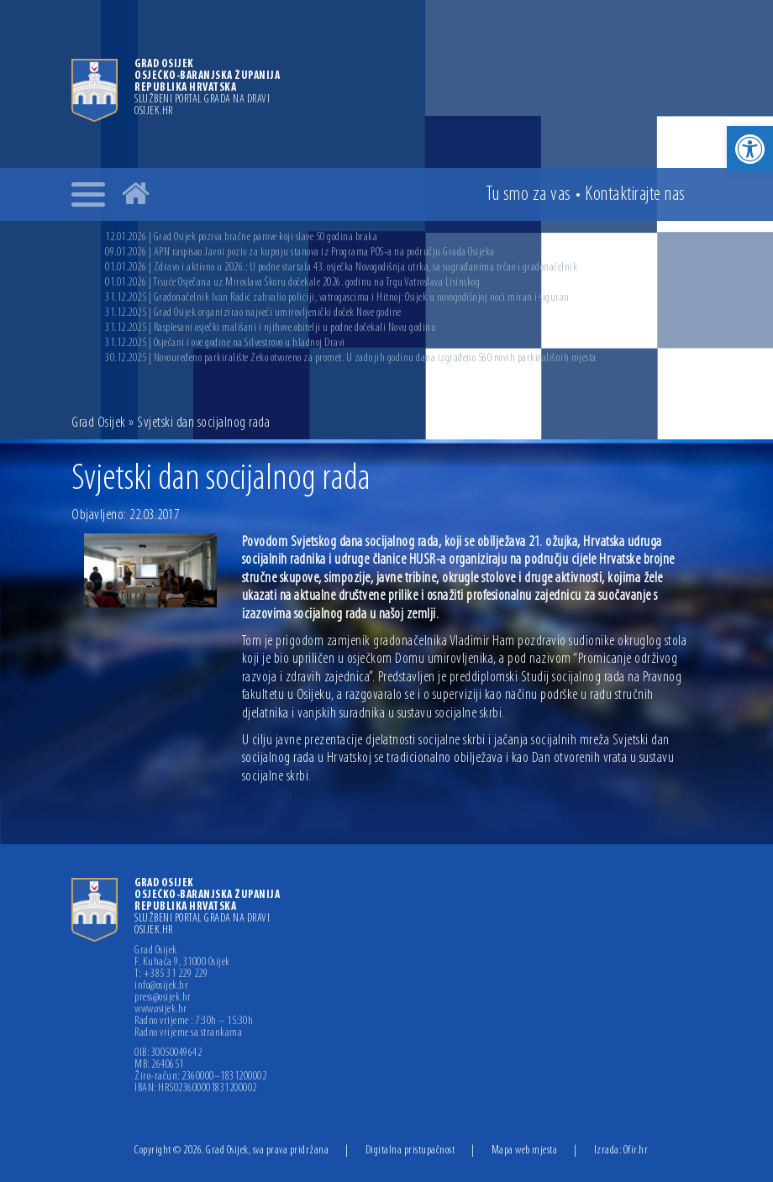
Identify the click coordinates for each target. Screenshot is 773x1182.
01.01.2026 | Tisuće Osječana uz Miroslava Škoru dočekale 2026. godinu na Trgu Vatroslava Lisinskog (292, 282)
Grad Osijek (98, 423)
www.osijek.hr (160, 1010)
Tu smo (528, 195)
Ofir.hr (636, 1150)
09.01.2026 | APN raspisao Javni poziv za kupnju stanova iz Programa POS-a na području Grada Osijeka (300, 252)
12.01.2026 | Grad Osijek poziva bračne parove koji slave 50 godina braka (241, 237)
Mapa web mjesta (525, 1150)
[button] (750, 149)
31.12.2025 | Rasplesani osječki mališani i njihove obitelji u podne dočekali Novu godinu (270, 328)
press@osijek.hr (163, 998)
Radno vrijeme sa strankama (188, 1033)
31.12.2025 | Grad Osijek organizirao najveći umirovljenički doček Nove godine (253, 313)
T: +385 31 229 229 (171, 974)
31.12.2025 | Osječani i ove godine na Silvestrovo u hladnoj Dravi (225, 343)
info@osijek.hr (161, 986)
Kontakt (635, 195)
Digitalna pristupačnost (410, 1150)
